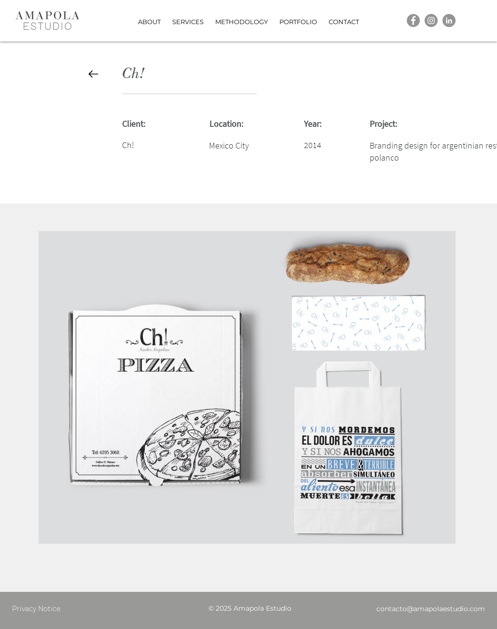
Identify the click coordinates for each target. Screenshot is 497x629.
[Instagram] (431, 20)
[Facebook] (413, 20)
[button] (298, 18)
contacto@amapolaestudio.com (430, 608)
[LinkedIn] (449, 20)
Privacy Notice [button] (36, 608)
